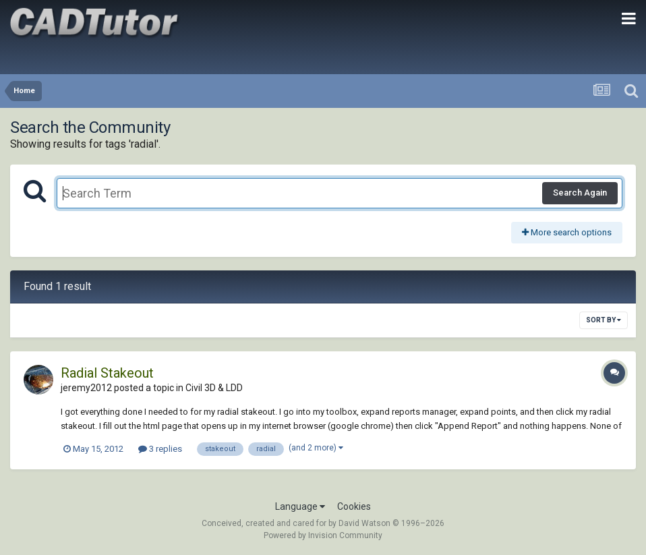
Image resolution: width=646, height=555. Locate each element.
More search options (567, 232)
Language (300, 506)
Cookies (354, 506)
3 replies (160, 449)
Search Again (580, 192)
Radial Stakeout (107, 373)
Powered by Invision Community (323, 535)
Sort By (603, 320)
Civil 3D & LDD (214, 387)
